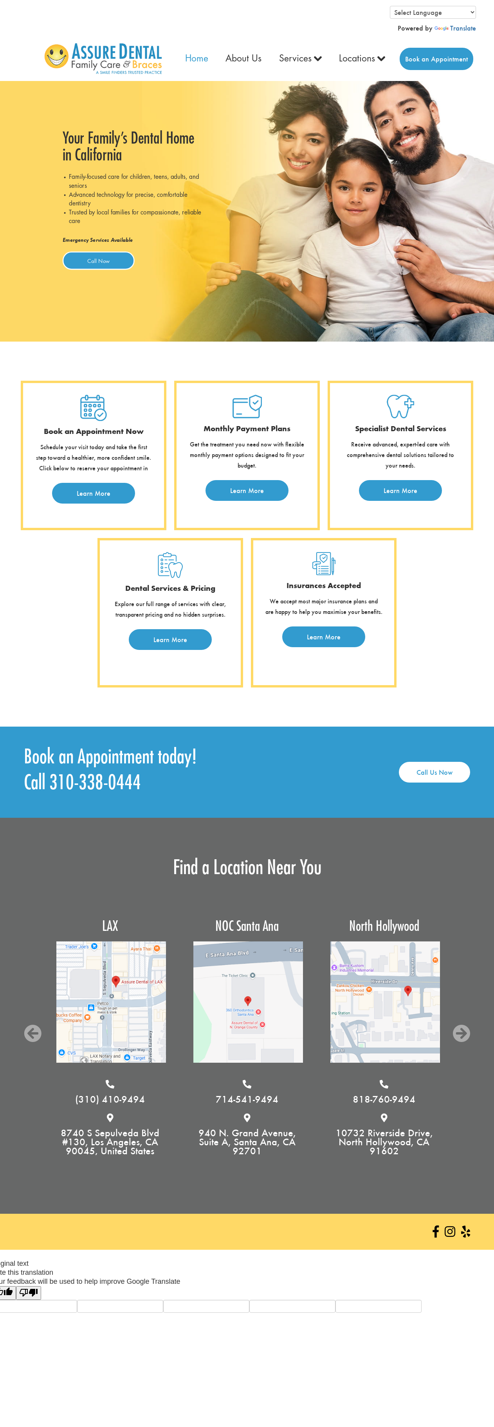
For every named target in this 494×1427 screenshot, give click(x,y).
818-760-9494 (429, 1098)
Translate (455, 28)
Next (461, 1033)
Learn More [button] (93, 493)
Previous (32, 1033)
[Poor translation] (28, 1293)
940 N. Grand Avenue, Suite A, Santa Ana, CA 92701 (292, 1141)
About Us (243, 58)
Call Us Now (434, 772)
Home (196, 58)
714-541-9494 (292, 1098)
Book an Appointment (436, 59)
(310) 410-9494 (156, 1098)
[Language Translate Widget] (433, 12)
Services (295, 58)
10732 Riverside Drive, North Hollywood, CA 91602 (429, 1141)
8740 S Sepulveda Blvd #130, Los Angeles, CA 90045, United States (155, 1141)
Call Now (98, 260)
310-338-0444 (95, 783)
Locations (357, 58)
